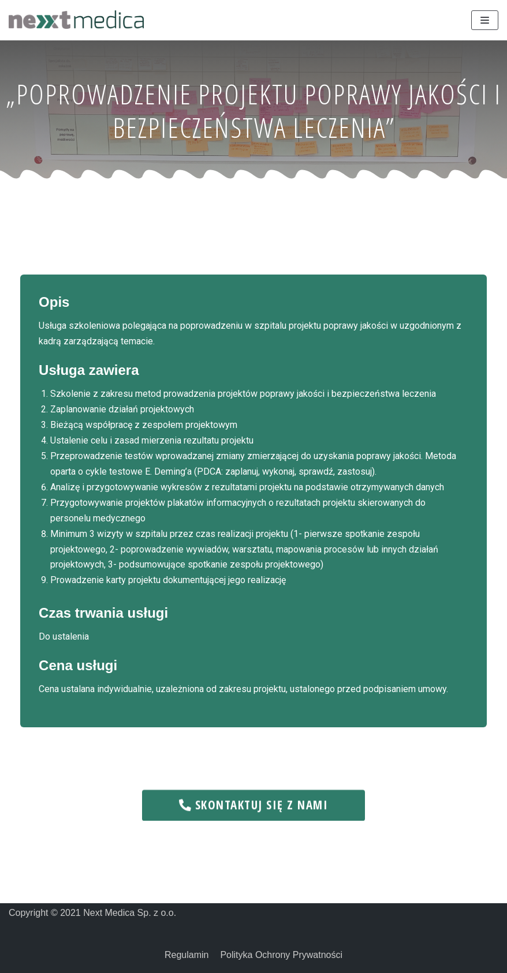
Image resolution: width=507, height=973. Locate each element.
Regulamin (186, 955)
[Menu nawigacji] (484, 20)
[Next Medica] (76, 19)
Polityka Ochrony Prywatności (281, 955)
